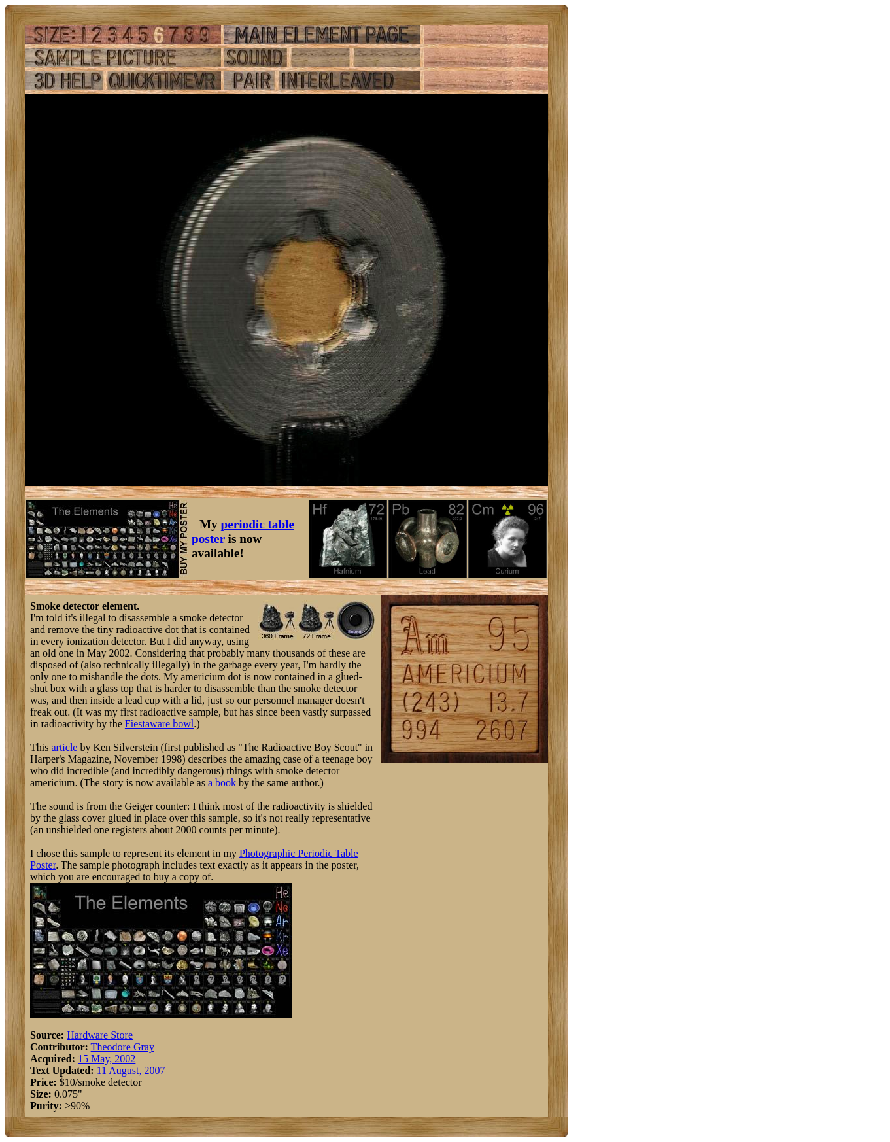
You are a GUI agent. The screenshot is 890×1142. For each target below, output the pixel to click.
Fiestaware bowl (159, 723)
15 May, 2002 (106, 1058)
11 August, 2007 (131, 1070)
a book (222, 782)
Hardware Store (100, 1035)
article (64, 747)
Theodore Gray (122, 1046)
